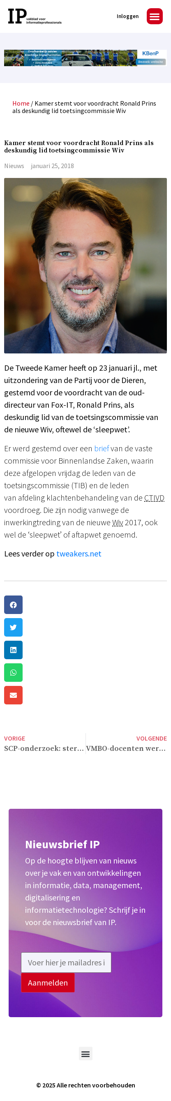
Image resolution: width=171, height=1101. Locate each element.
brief (101, 448)
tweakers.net (79, 553)
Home (21, 103)
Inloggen (128, 16)
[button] (155, 16)
